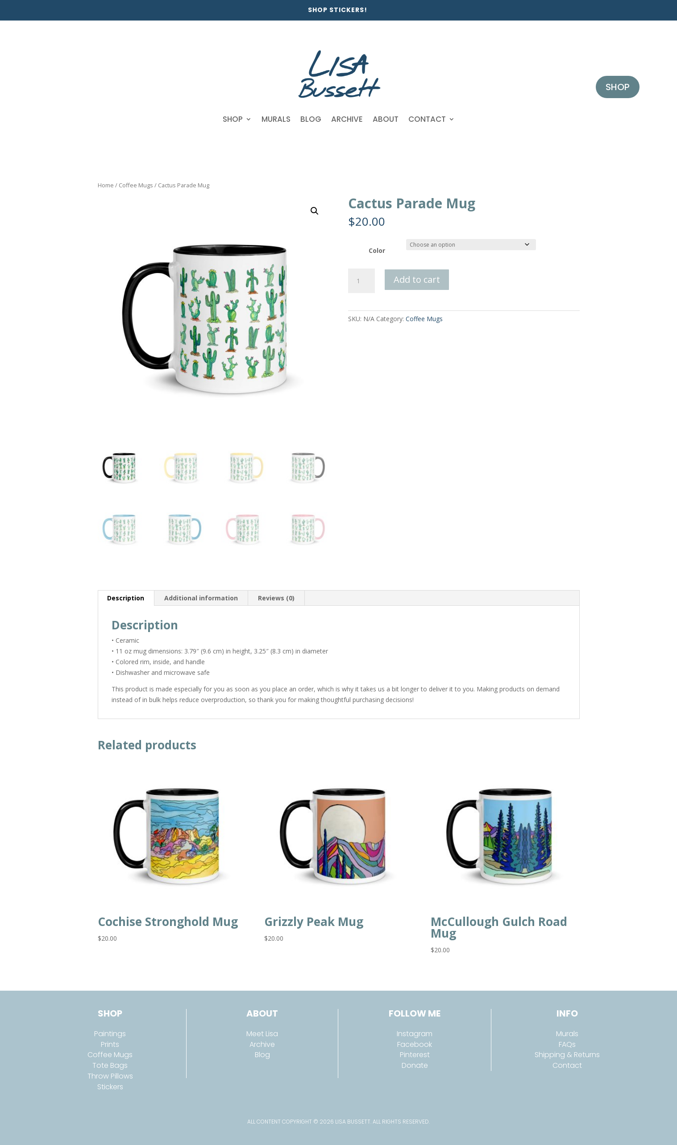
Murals (276, 119)
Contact (427, 119)
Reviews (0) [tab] (276, 598)
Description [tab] (125, 598)
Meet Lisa (262, 1034)
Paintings (110, 1034)
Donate (415, 1065)
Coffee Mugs (136, 185)
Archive (347, 119)
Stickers (110, 1087)
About (386, 119)
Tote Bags (110, 1065)
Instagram (414, 1034)
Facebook (414, 1044)
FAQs (567, 1044)
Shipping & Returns (567, 1055)
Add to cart (417, 279)
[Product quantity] (361, 281)
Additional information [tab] (201, 598)
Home (106, 185)
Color (377, 250)
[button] (315, 211)
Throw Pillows (110, 1076)
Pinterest (415, 1055)
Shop (233, 119)
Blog (310, 119)
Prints (110, 1044)
